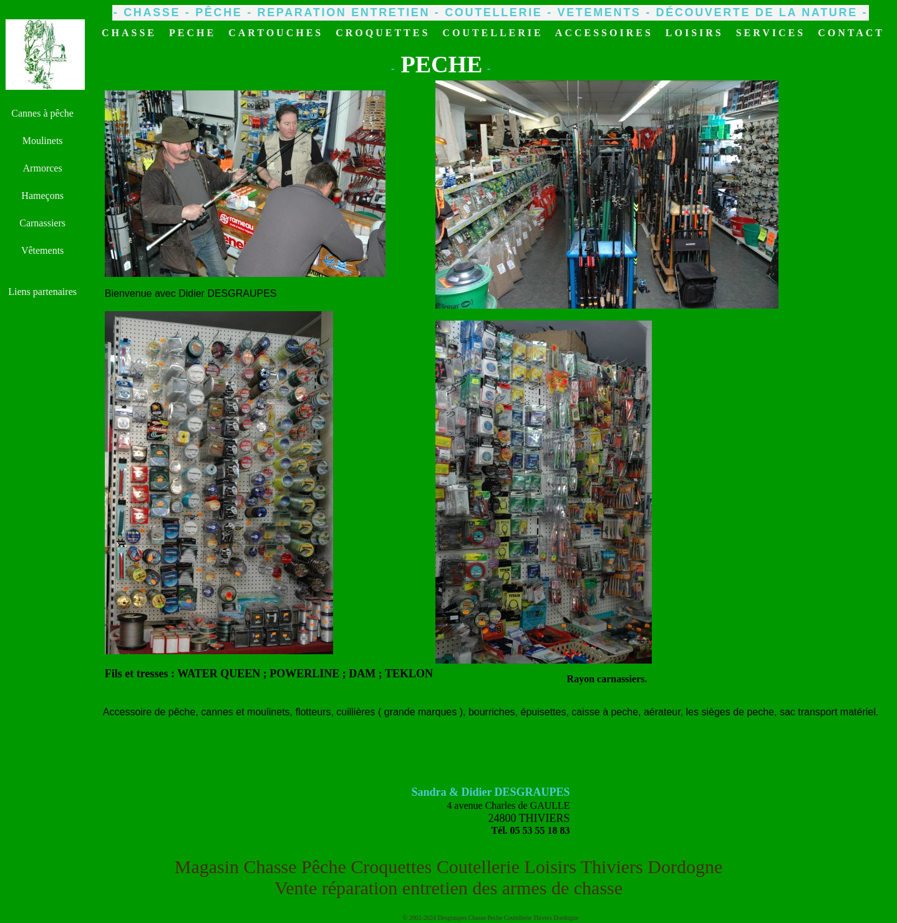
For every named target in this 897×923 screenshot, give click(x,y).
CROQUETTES (383, 32)
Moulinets (42, 140)
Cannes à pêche (42, 113)
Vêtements (42, 250)
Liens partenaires (42, 291)
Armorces (42, 168)
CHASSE (129, 32)
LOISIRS (695, 32)
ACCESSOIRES (604, 32)
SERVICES (770, 32)
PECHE (192, 32)
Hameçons (42, 195)
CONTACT (851, 32)
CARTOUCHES (275, 32)
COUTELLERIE (492, 32)
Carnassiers (42, 223)
